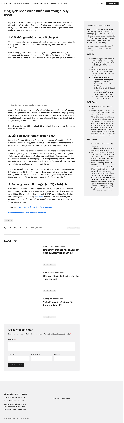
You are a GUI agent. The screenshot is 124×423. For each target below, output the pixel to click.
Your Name (11, 354)
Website (57, 354)
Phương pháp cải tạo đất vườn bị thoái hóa (34, 207)
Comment (12, 340)
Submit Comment (16, 365)
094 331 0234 (22, 409)
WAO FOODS (66, 399)
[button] (98, 3)
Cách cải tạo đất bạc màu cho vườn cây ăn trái (27, 213)
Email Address (35, 354)
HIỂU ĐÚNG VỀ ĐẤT (73, 228)
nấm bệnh (39, 196)
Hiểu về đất (8, 220)
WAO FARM (56, 399)
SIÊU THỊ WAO (112, 3)
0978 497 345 (13, 409)
